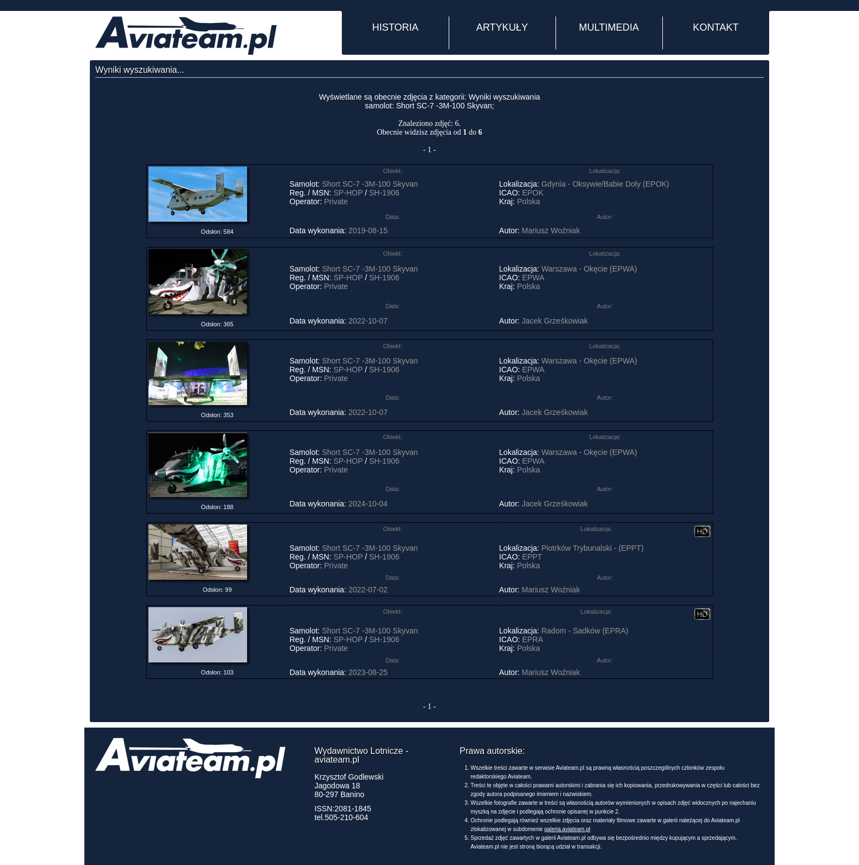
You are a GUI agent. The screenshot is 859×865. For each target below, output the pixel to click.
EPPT (532, 556)
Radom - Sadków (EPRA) (584, 630)
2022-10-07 (368, 320)
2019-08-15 (368, 230)
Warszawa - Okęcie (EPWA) (589, 268)
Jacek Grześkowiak (555, 320)
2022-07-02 (368, 589)
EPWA (533, 277)
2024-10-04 (368, 503)
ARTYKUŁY (502, 27)
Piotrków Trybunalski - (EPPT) (592, 548)
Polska (528, 201)
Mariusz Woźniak (551, 230)
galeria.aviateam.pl (568, 829)
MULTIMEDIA (609, 27)
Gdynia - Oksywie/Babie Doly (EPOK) (605, 184)
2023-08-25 (368, 672)
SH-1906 (384, 192)
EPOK (532, 192)
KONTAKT (716, 27)
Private (336, 201)
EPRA (532, 639)
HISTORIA (395, 27)
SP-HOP (348, 192)
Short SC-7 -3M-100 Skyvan (370, 184)
